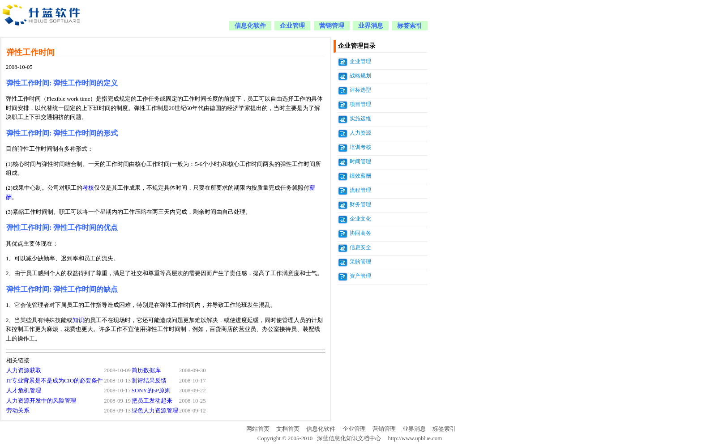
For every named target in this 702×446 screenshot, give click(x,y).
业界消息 (370, 25)
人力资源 (360, 133)
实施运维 (360, 118)
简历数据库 (146, 370)
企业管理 (292, 25)
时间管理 (360, 161)
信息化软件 (250, 25)
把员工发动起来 (152, 401)
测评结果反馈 (149, 381)
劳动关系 (18, 411)
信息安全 (360, 247)
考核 (88, 188)
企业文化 (360, 219)
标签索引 (409, 25)
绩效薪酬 (360, 176)
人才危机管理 (23, 390)
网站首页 (258, 429)
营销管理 (331, 25)
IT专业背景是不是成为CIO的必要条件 (54, 381)
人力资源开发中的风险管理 (41, 401)
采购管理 (360, 262)
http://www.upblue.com (415, 438)
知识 (78, 320)
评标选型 (360, 90)
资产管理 (360, 276)
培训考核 (360, 147)
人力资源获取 (23, 370)
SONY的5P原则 (151, 390)
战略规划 (360, 75)
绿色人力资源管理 (155, 411)
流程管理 (360, 190)
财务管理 (360, 204)
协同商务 (360, 233)
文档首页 (288, 429)
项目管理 (360, 104)
